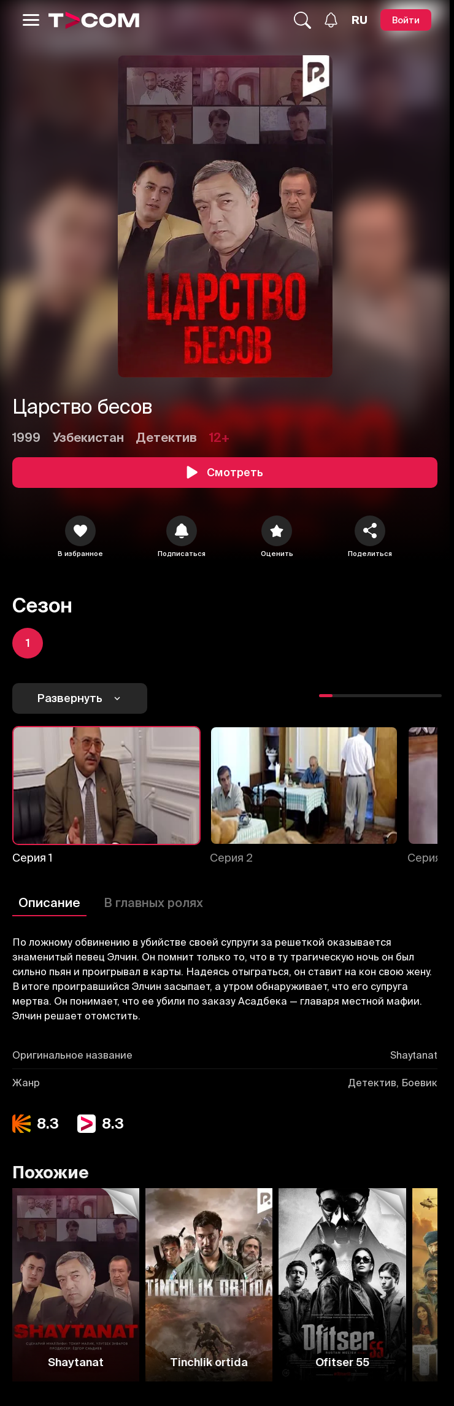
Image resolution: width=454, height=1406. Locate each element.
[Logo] (93, 20)
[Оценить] (276, 531)
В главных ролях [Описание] (153, 902)
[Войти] (405, 20)
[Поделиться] (370, 531)
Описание (49, 902)
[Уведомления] (331, 20)
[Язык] (359, 20)
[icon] (80, 531)
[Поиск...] (302, 20)
